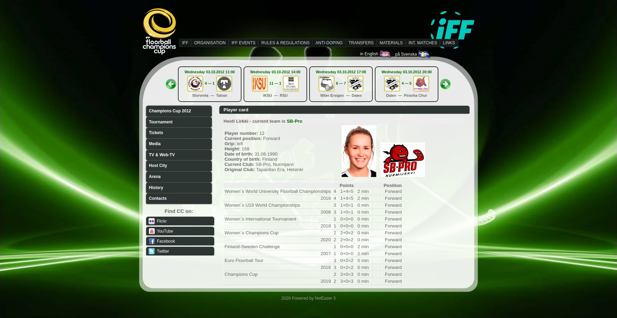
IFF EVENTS (243, 42)
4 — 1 (210, 83)
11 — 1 (275, 83)
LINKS (449, 42)
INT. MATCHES (423, 42)
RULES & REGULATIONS (285, 42)
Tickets (156, 132)
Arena (155, 176)
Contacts (158, 198)
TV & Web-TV (162, 154)
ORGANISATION (210, 42)
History (156, 187)
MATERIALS (391, 42)
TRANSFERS (361, 42)
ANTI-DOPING (329, 42)
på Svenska (413, 54)
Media (155, 143)
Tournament (160, 122)
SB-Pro (294, 121)
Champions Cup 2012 (170, 111)
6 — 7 (341, 83)
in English (376, 54)
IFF (185, 42)
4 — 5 (406, 83)
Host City (158, 165)
